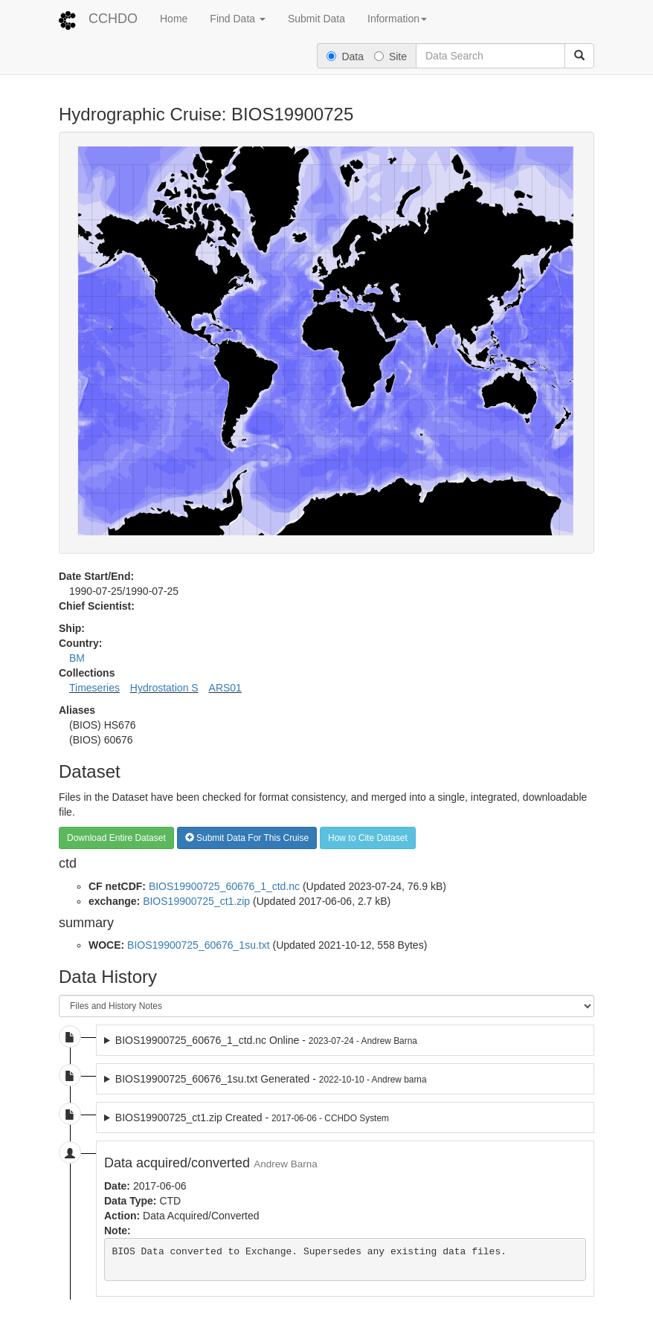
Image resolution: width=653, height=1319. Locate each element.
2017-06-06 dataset (345, 1117)
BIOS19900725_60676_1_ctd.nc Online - (266, 1040)
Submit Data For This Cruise (247, 838)
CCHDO (113, 18)
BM (77, 658)
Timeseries (94, 688)
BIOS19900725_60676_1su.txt (198, 945)
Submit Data (316, 19)
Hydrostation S (164, 688)
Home (173, 19)
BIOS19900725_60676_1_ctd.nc (224, 886)
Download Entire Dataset (116, 838)
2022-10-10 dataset (345, 1078)
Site (390, 56)
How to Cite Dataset (368, 838)
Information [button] (397, 19)
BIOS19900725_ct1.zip (196, 901)
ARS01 (225, 688)
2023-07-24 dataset (345, 1040)
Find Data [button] (238, 19)
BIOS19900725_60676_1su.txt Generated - (271, 1079)
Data (345, 56)
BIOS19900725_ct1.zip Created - (252, 1117)
